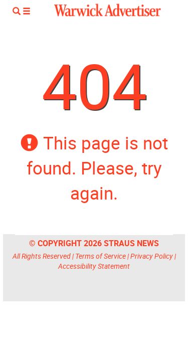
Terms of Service (100, 256)
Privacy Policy (151, 256)
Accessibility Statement (94, 266)
